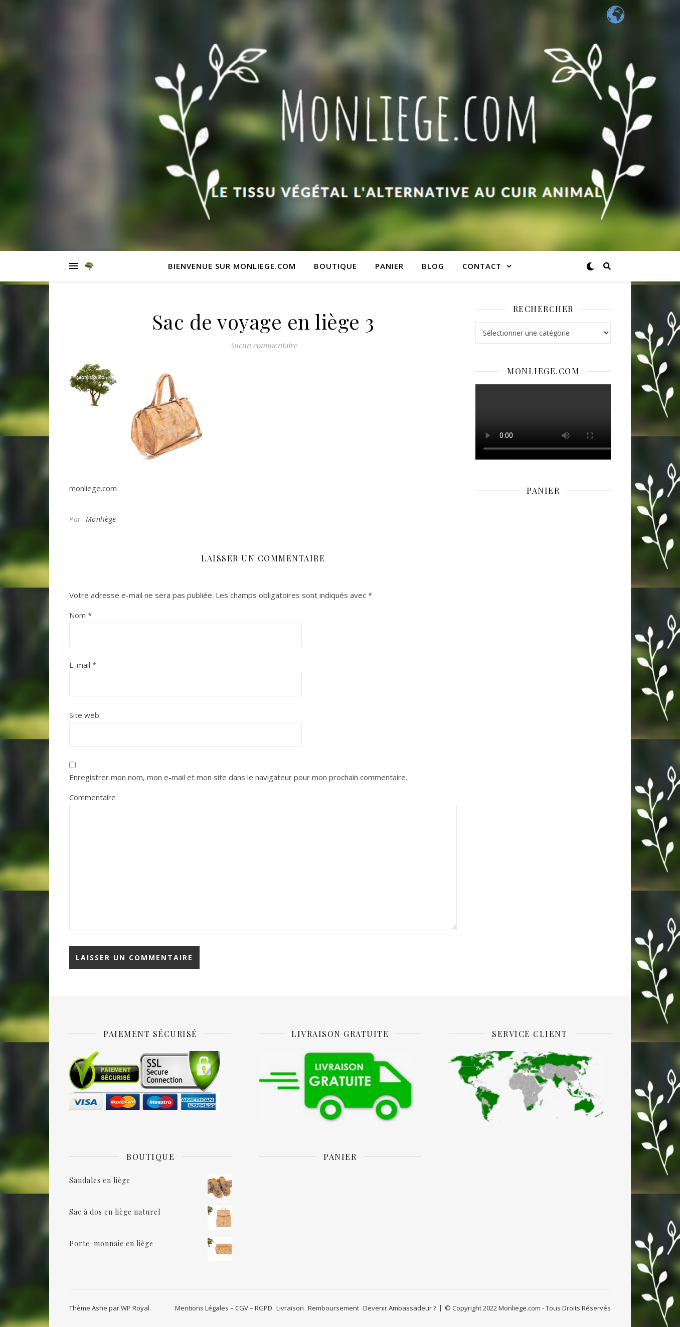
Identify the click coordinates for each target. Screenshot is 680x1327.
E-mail (82, 665)
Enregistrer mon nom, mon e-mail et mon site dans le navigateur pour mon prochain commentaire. (238, 777)
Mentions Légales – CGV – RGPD (223, 1307)
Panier (389, 266)
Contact (481, 266)
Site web (84, 715)
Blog (433, 266)
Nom (80, 615)
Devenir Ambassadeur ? (399, 1307)
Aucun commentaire (263, 345)
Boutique (335, 266)
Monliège (101, 519)
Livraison (290, 1307)
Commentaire (92, 797)
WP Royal (135, 1307)
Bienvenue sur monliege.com (232, 266)
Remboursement (333, 1307)
